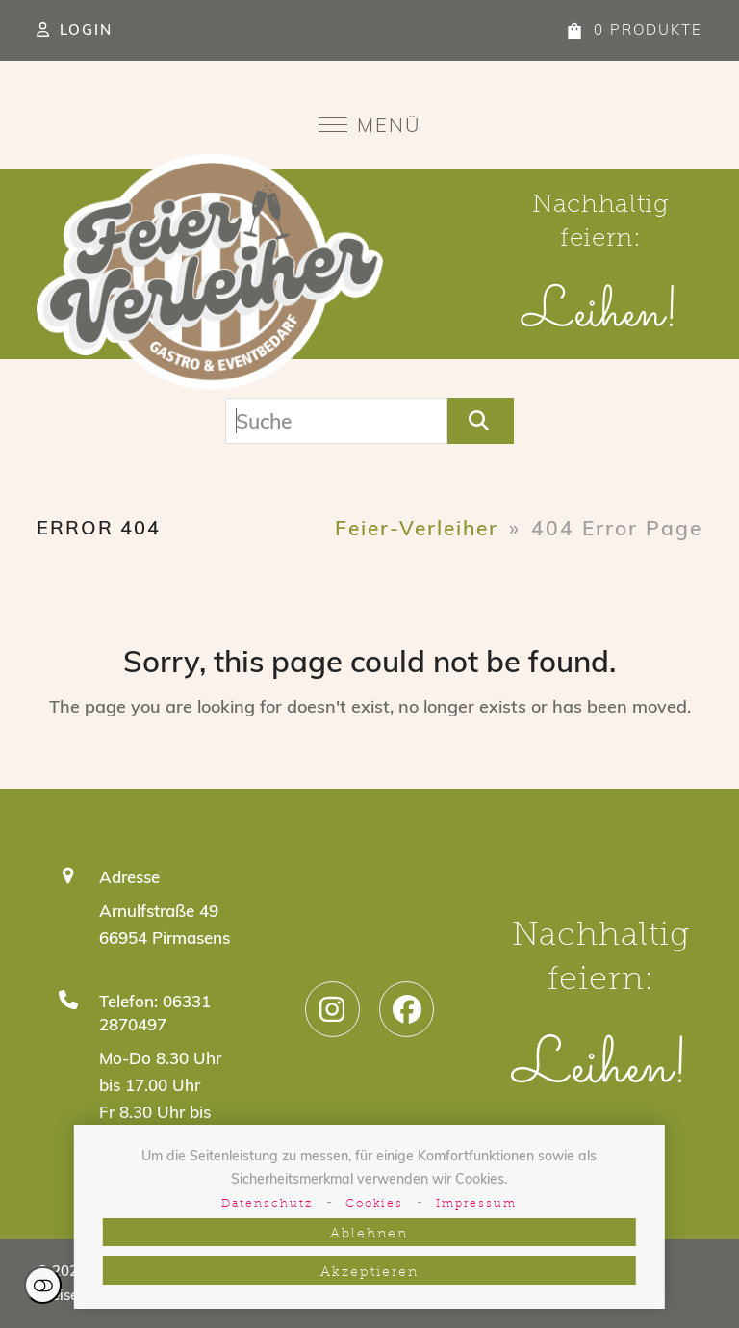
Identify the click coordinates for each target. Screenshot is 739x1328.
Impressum (476, 1204)
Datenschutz (267, 1204)
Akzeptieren (369, 1272)
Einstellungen (43, 1285)
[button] (370, 125)
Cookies (374, 1204)
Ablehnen (369, 1234)
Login (86, 29)
